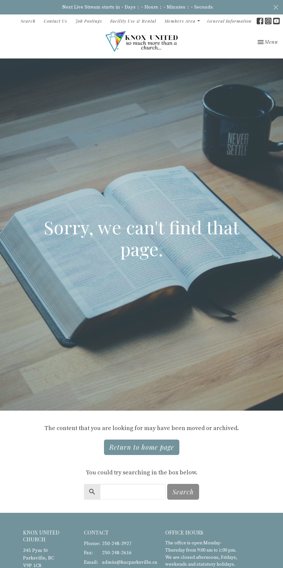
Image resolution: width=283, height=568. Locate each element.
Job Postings (88, 21)
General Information (229, 21)
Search (28, 21)
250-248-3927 (117, 543)
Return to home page (141, 447)
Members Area (183, 21)
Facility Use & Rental (133, 21)
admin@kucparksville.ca (129, 562)
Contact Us (55, 21)
